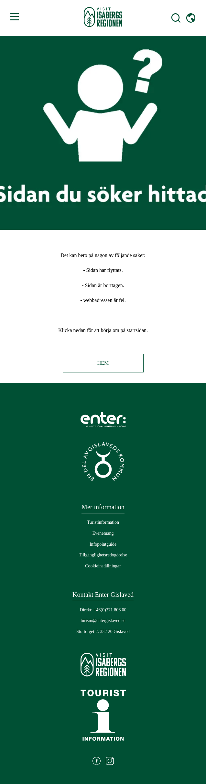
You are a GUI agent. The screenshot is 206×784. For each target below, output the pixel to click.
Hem (103, 363)
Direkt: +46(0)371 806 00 (103, 609)
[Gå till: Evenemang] (103, 533)
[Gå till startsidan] (103, 18)
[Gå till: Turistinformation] (103, 522)
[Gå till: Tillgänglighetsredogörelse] (103, 555)
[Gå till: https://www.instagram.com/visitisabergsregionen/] (109, 761)
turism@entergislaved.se (103, 620)
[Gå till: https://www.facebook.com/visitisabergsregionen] (96, 761)
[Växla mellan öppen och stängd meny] (14, 17)
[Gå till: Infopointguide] (103, 544)
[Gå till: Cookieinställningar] (103, 566)
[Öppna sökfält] (170, 18)
